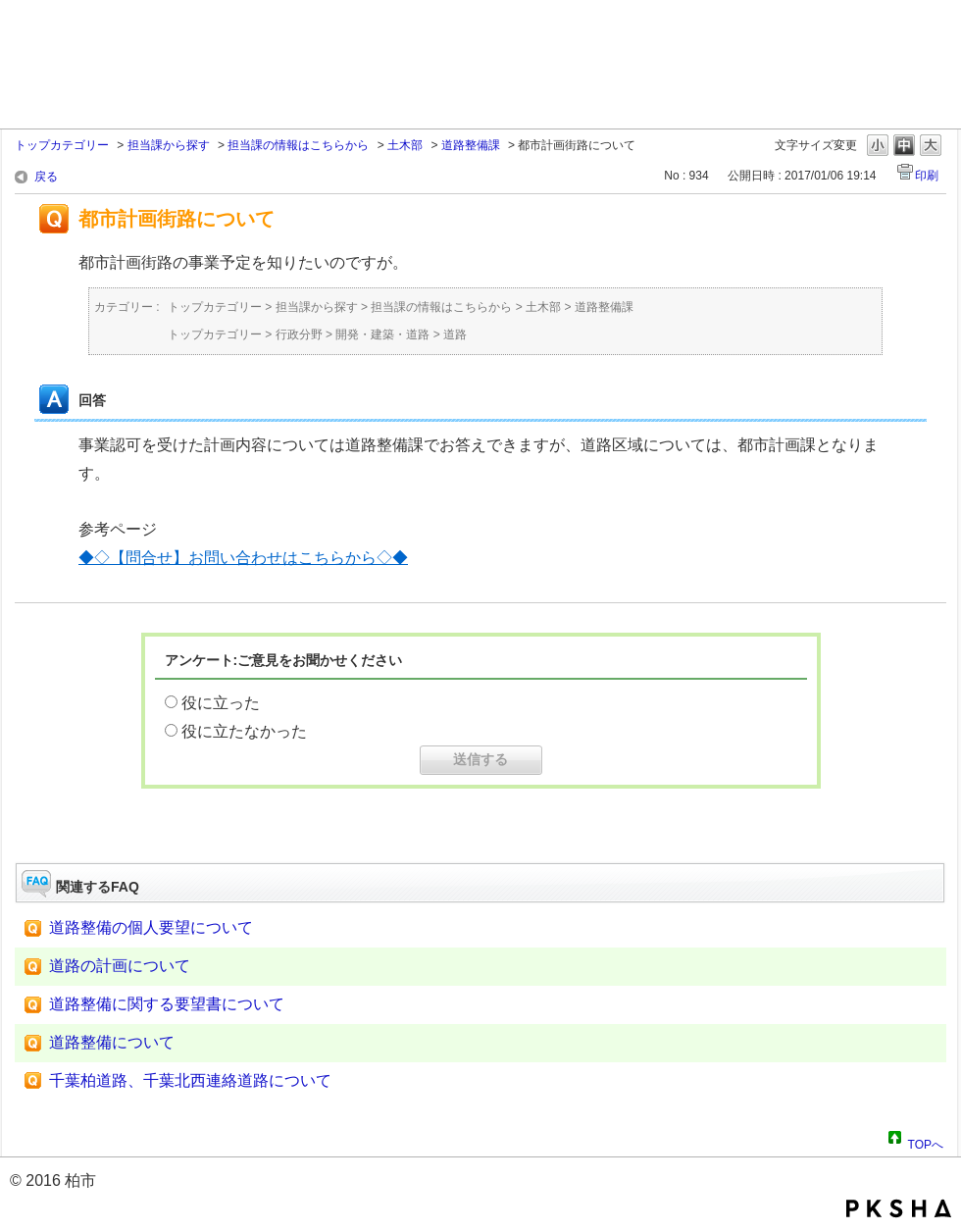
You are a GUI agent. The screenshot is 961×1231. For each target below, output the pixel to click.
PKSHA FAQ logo (898, 1208)
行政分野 (299, 334)
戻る (46, 176)
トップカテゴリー (62, 145)
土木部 (405, 145)
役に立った (220, 702)
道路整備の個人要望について (151, 927)
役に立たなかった (244, 731)
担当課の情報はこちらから (298, 145)
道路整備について (112, 1042)
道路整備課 (470, 145)
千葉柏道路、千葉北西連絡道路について (190, 1080)
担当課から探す (168, 145)
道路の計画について (119, 965)
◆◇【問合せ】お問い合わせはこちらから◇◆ (243, 557)
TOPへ (925, 1142)
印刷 (926, 175)
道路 (455, 334)
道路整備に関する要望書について (166, 1004)
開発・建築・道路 (382, 334)
